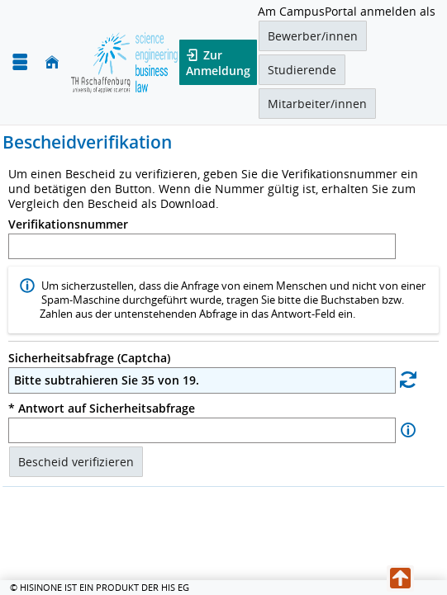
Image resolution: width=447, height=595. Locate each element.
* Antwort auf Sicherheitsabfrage (101, 408)
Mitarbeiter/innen (317, 103)
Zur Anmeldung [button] (218, 62)
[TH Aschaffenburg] (124, 62)
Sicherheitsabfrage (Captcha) (89, 358)
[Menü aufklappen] (19, 62)
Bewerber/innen (313, 36)
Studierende (302, 70)
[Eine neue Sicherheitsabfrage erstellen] (408, 379)
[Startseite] (52, 62)
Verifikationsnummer (68, 224)
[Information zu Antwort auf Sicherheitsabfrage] (408, 430)
